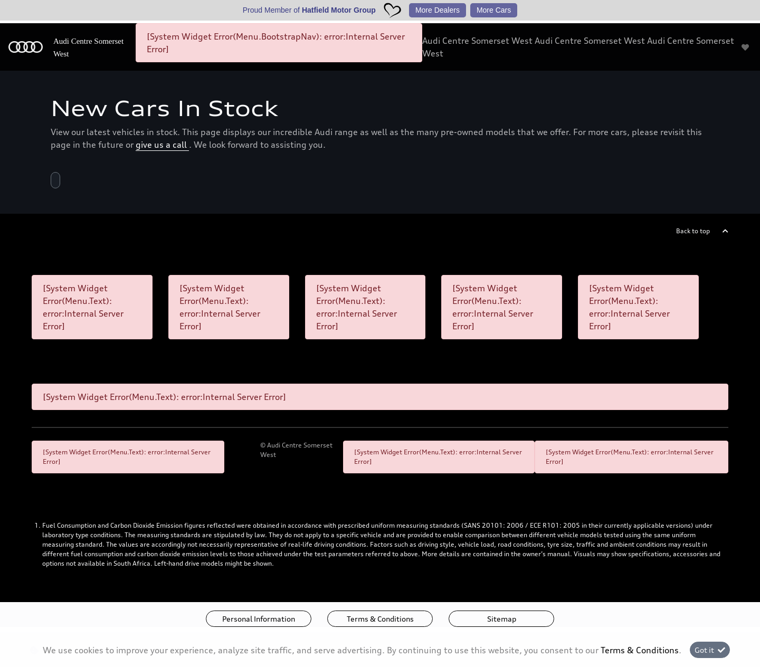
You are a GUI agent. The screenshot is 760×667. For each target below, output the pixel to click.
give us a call (162, 144)
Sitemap (501, 618)
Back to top (693, 231)
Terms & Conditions (380, 618)
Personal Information (258, 618)
